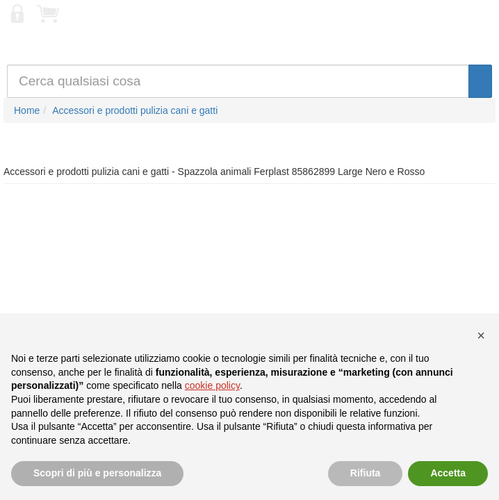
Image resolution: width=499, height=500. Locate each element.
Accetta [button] (448, 472)
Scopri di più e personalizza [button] (97, 472)
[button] (481, 335)
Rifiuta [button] (365, 472)
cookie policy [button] (212, 385)
